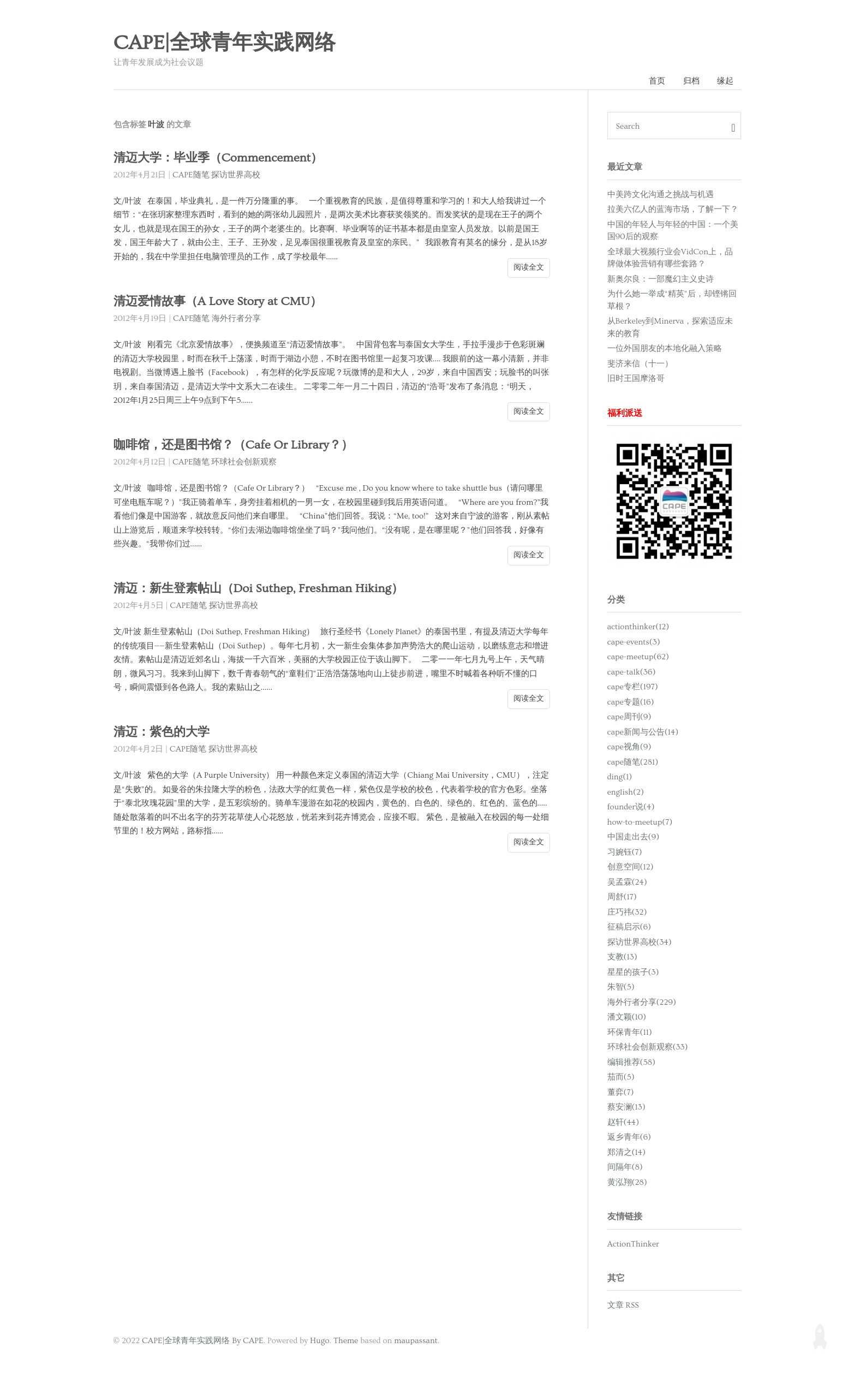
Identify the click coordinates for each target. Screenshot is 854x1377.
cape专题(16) (630, 702)
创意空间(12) (630, 867)
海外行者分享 (236, 319)
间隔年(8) (625, 1167)
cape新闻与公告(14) (643, 732)
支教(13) (622, 957)
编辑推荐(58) (631, 1063)
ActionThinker (633, 1244)
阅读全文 (528, 268)
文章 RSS (623, 1305)
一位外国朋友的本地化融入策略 (664, 349)
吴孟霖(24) (627, 882)
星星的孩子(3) (633, 972)
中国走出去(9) (633, 837)
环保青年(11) (629, 1033)
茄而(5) (621, 1077)
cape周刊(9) (629, 717)
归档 (691, 81)
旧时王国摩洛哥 (636, 379)
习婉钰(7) (624, 852)
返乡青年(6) (629, 1137)
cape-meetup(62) (638, 657)
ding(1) (619, 777)
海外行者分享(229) (642, 1003)
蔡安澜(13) (626, 1107)
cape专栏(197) (632, 687)
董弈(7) (620, 1093)
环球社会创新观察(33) (647, 1047)
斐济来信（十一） (640, 363)
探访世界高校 (235, 175)
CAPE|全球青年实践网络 (225, 43)
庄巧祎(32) (627, 912)
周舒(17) (622, 897)
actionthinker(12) (638, 627)
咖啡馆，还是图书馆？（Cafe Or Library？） (237, 445)
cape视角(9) (629, 747)
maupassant (416, 1341)
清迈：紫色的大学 (164, 733)
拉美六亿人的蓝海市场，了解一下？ (672, 209)
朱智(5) (621, 987)
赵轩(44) (623, 1123)
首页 (656, 81)
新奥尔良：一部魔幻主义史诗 (660, 279)
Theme (345, 1341)
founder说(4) (631, 807)
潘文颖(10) (627, 1017)
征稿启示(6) (629, 927)
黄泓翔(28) (627, 1183)
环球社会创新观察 (244, 462)
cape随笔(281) (633, 762)
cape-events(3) (633, 642)
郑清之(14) (626, 1153)
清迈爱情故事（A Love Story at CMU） (220, 302)
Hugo (319, 1341)
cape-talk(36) (631, 672)
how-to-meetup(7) (640, 822)
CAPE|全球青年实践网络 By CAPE (203, 1341)
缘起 (725, 81)
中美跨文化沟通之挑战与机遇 (660, 194)
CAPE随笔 (191, 175)
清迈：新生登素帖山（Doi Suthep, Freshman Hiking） (262, 589)
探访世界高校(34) (639, 942)
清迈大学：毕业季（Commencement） (221, 158)
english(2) (625, 792)
